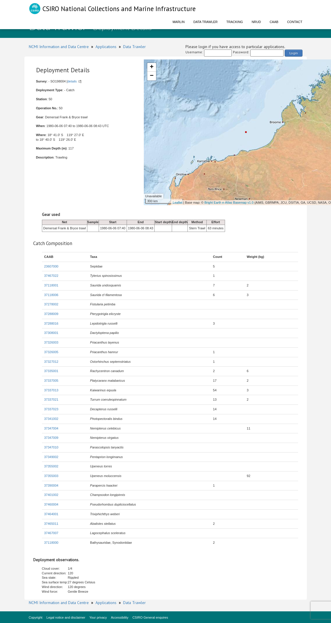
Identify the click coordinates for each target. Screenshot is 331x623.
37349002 (51, 457)
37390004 (51, 485)
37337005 (51, 380)
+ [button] (151, 67)
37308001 (51, 333)
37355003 (51, 476)
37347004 (51, 428)
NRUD (256, 22)
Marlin (179, 22)
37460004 (51, 504)
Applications (105, 46)
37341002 (51, 418)
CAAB (274, 22)
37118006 (51, 295)
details (72, 81)
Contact (294, 22)
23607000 (51, 266)
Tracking (234, 22)
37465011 (51, 523)
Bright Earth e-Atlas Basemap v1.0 (229, 202)
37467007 (51, 533)
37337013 (51, 390)
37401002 (51, 495)
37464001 (51, 514)
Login (293, 53)
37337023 (51, 409)
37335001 (51, 371)
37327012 (51, 361)
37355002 (51, 466)
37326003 (51, 342)
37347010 (51, 447)
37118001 (51, 285)
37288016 (51, 323)
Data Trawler (205, 22)
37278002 (51, 304)
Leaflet (177, 202)
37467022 (51, 275)
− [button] (151, 76)
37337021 (51, 399)
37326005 (51, 352)
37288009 (51, 314)
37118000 (51, 542)
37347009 (51, 437)
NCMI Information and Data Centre (59, 46)
